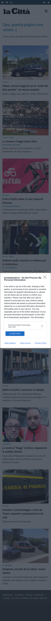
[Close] (45, 278)
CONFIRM (15, 334)
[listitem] (25, 326)
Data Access (25, 343)
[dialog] (25, 310)
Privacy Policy (41, 343)
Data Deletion (10, 343)
